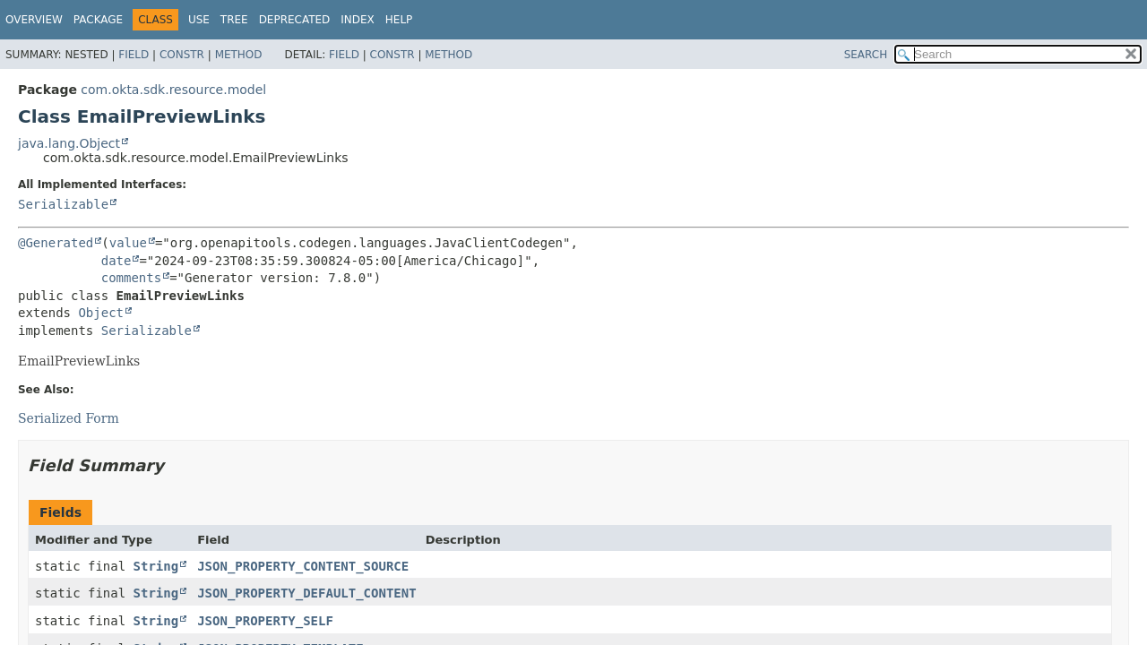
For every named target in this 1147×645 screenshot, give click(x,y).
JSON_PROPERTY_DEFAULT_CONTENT (306, 593)
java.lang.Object (69, 143)
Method (239, 54)
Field (133, 54)
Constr (182, 54)
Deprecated (295, 19)
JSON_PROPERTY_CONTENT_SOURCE (303, 566)
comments (131, 278)
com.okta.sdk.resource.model (173, 89)
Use (199, 19)
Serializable (63, 204)
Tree (234, 19)
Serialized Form (68, 418)
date (116, 261)
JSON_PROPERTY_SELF (265, 621)
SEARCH (866, 54)
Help (399, 19)
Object (101, 312)
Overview (34, 19)
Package (98, 19)
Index (358, 19)
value (128, 243)
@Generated (55, 243)
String (156, 566)
